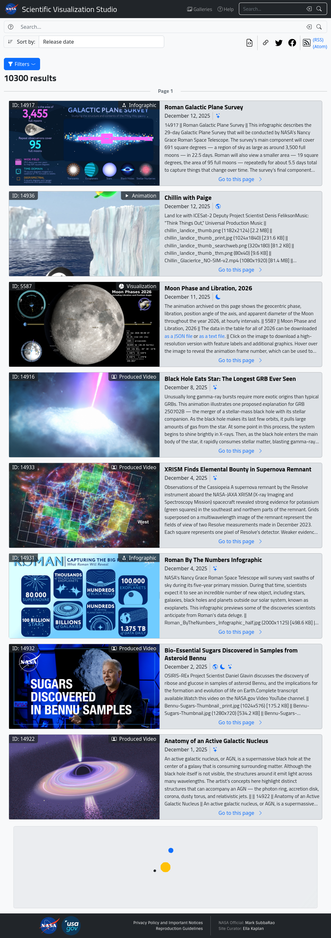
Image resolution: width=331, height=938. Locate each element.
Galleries (199, 9)
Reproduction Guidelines (179, 928)
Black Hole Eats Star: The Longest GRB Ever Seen (230, 378)
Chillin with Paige (188, 197)
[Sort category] (101, 42)
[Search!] (320, 9)
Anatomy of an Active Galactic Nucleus (216, 740)
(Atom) (320, 46)
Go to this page (241, 179)
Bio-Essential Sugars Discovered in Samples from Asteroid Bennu (231, 654)
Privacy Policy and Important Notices (168, 922)
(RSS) (318, 40)
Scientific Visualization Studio (69, 9)
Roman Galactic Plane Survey (204, 107)
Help (226, 9)
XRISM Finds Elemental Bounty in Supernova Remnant (238, 469)
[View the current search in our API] (249, 43)
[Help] (10, 27)
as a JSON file (179, 336)
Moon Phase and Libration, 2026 (208, 288)
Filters (22, 64)
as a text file (212, 336)
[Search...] (271, 9)
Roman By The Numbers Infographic (213, 559)
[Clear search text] (308, 9)
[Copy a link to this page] (265, 43)
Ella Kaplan (253, 928)
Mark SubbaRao (260, 922)
